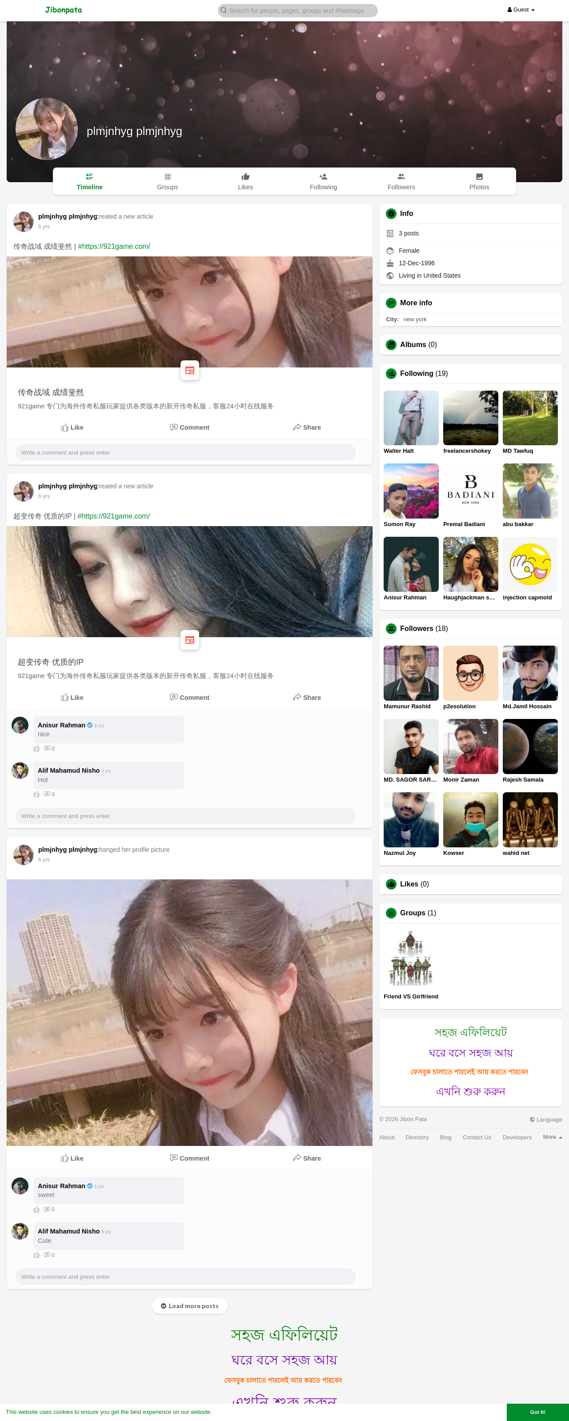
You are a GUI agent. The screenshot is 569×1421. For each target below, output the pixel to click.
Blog (446, 1137)
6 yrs (44, 227)
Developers (517, 1137)
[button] (298, 10)
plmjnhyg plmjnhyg (134, 131)
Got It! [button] (537, 1412)
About (386, 1137)
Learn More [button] (229, 1412)
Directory (417, 1137)
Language (545, 1119)
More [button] (552, 1137)
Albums (413, 344)
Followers (416, 628)
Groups (412, 913)
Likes (409, 884)
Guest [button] (521, 9)
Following (416, 373)
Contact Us (477, 1137)
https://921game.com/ (116, 246)
